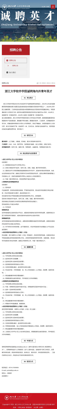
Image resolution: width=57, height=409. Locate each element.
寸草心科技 (21, 407)
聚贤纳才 (44, 83)
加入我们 (12, 72)
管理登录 (29, 407)
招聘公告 (12, 60)
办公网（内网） (46, 6)
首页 (40, 83)
